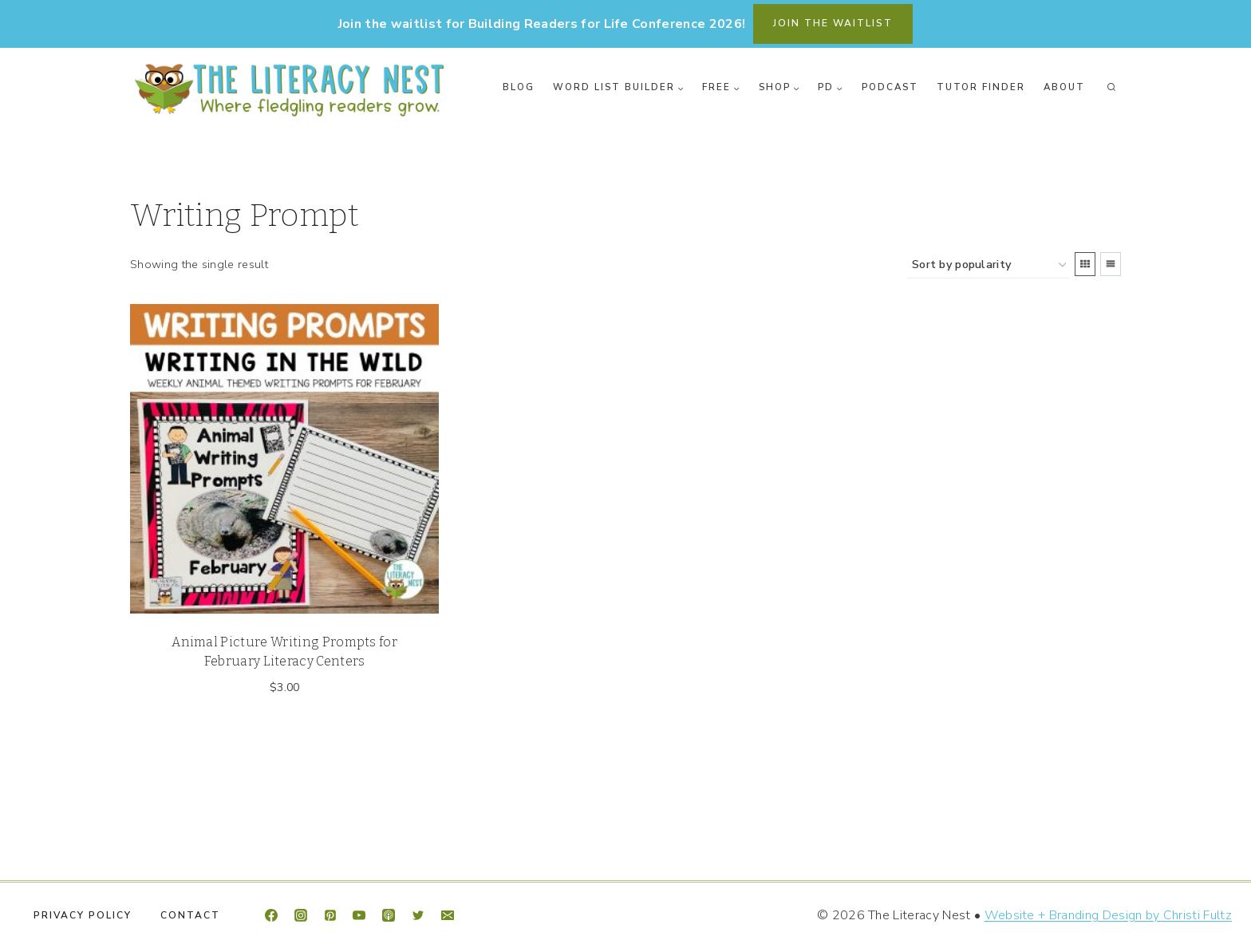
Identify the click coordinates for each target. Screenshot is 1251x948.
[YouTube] (359, 915)
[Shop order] (989, 265)
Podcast (890, 87)
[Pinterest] (330, 915)
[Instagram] (301, 915)
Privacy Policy (83, 915)
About (1064, 87)
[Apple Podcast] (388, 915)
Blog (519, 87)
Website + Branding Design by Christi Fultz (1108, 915)
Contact (190, 915)
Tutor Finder (981, 87)
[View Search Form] (1111, 87)
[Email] (447, 915)
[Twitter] (418, 915)
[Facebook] (271, 915)
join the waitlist (833, 23)
